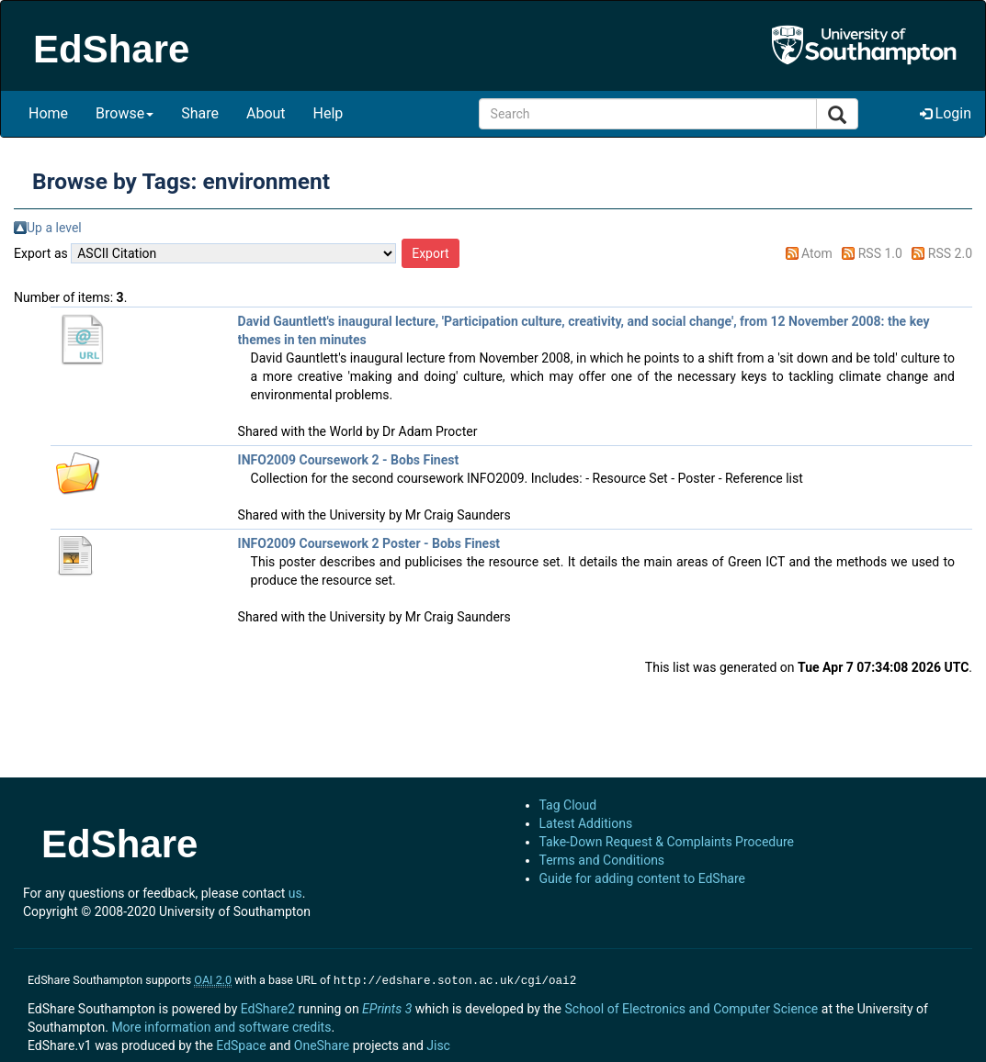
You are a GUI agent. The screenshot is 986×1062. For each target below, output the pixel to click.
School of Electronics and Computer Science (691, 1007)
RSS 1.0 (880, 253)
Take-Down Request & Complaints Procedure (666, 841)
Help (328, 113)
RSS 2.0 (950, 253)
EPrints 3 (387, 1007)
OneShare (321, 1043)
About (266, 113)
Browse (124, 113)
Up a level (54, 227)
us (295, 893)
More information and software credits (221, 1025)
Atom (817, 253)
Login (945, 113)
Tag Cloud (568, 805)
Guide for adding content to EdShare (642, 878)
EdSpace (241, 1043)
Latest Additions (586, 823)
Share (200, 113)
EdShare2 (268, 1007)
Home (48, 113)
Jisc (438, 1043)
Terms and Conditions (602, 860)
